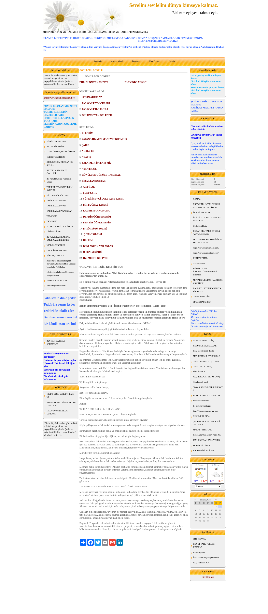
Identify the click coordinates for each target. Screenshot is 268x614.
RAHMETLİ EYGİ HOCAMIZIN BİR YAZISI (207, 290)
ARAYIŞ (86, 157)
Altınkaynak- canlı (200, 382)
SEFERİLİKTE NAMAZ (57, 280)
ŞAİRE (85, 145)
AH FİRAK (89, 186)
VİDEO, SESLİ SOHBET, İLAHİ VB (60, 395)
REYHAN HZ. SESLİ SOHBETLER (56, 342)
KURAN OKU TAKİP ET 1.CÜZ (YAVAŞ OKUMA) (207, 232)
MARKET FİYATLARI (202, 430)
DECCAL (88, 240)
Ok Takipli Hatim (200, 226)
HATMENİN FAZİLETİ (57, 146)
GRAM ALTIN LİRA (202, 296)
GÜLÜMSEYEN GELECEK (97, 115)
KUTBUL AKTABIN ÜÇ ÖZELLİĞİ (57, 172)
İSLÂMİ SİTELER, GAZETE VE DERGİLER (207, 219)
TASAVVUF (52, 216)
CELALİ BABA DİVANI (57, 250)
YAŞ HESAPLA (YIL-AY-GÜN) (206, 377)
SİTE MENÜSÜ (200, 539)
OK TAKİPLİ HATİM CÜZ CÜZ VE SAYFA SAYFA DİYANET (206, 205)
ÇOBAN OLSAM (92, 234)
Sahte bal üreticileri (201, 400)
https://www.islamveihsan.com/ (206, 253)
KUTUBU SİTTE (200, 258)
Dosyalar (136, 61)
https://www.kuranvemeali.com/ (206, 248)
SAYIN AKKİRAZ (92, 97)
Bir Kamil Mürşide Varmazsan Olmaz (59, 180)
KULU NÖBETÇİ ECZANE (205, 346)
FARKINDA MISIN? (135, 82)
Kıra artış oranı (199, 552)
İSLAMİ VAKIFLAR (202, 212)
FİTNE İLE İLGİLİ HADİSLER (60, 226)
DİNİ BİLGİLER (54, 232)
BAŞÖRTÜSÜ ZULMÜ (95, 228)
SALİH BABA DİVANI (56, 201)
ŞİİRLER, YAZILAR (55, 255)
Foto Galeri (154, 61)
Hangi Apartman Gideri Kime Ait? (207, 435)
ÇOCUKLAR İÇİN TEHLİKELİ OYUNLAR (206, 423)
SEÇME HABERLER (202, 302)
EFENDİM (88, 133)
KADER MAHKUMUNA (96, 210)
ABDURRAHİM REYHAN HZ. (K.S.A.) (60, 163)
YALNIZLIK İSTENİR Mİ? (96, 162)
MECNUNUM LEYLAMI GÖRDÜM (57, 412)
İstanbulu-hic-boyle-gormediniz (206, 557)
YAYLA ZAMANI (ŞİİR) (203, 340)
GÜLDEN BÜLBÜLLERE (58, 195)
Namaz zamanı (199, 263)
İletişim (172, 61)
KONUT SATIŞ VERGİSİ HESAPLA (204, 545)
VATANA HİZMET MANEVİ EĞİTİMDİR (104, 139)
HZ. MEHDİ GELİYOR (96, 258)
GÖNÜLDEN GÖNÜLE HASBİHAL (101, 174)
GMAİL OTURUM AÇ (202, 366)
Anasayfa (98, 61)
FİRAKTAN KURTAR (94, 181)
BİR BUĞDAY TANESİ (95, 204)
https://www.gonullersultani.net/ (59, 97)
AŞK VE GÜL (89, 169)
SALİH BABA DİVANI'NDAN (59, 211)
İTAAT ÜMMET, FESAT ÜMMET (61, 152)
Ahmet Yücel (117, 61)
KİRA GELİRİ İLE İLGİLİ (204, 450)
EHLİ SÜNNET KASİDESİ (94, 82)
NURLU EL (88, 151)
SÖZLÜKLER (199, 372)
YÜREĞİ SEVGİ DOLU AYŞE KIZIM (103, 198)
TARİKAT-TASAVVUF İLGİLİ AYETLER (60, 188)
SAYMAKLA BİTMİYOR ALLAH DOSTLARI (61, 404)
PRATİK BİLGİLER (201, 445)
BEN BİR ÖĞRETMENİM (97, 222)
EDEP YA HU (90, 192)
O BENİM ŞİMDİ (92, 252)
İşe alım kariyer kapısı (202, 406)
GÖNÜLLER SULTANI (56, 141)
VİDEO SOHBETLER (56, 245)
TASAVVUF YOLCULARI (96, 103)
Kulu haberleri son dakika (203, 351)
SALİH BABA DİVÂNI (56, 206)
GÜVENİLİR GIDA (201, 416)
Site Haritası (208, 577)
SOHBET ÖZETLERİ (56, 157)
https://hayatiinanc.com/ (56, 286)
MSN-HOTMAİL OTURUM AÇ (206, 356)
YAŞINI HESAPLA (201, 563)
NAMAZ (197, 199)
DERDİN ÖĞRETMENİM (97, 216)
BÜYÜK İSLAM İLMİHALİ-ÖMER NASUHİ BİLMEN (205, 271)
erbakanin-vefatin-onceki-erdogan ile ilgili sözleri (60, 273)
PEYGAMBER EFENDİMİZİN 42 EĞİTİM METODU (207, 241)
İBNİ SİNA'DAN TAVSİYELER (206, 440)
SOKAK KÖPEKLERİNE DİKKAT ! (208, 389)
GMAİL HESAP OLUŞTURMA (206, 361)
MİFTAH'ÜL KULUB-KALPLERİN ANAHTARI (208, 281)
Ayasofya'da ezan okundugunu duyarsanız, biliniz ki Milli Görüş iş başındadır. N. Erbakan (61, 264)
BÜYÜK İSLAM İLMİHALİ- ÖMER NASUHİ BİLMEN (59, 238)
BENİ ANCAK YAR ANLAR (98, 246)
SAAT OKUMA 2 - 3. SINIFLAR (207, 395)
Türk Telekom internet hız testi (205, 411)
